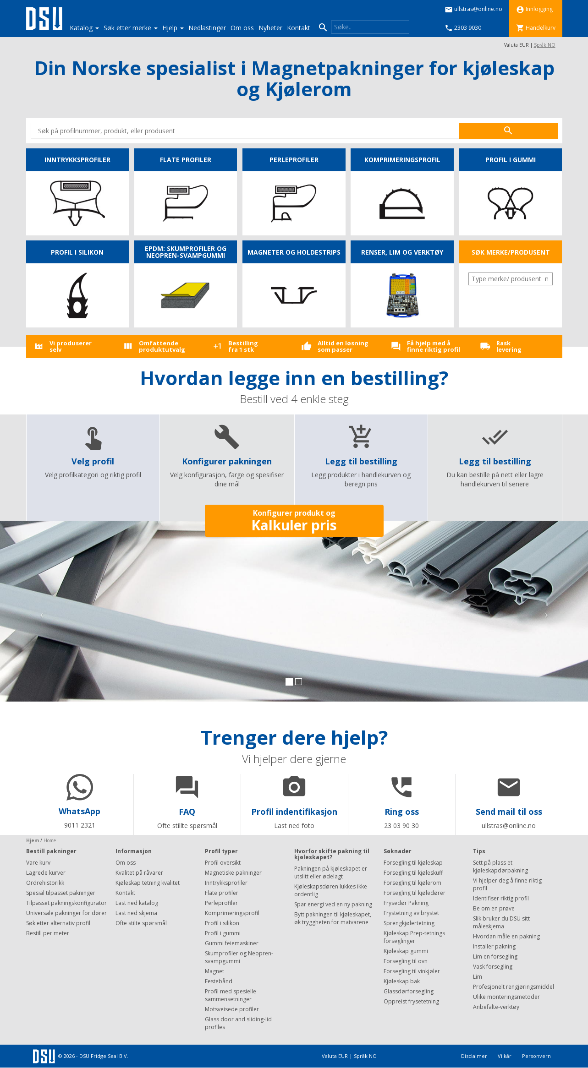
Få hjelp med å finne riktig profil (433, 346)
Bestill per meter (47, 933)
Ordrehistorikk (45, 883)
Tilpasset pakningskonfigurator (66, 903)
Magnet (214, 971)
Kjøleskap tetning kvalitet (147, 883)
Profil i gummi (223, 933)
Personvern (536, 1055)
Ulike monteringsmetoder (506, 997)
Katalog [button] (84, 27)
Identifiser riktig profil (501, 898)
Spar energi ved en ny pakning (333, 904)
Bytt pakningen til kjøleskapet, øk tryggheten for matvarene (332, 918)
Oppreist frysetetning (411, 1001)
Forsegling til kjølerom (412, 883)
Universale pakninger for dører (66, 913)
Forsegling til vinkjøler (412, 971)
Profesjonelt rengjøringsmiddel (513, 987)
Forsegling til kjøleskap (413, 862)
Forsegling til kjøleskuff (413, 873)
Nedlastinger (207, 27)
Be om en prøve (494, 908)
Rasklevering (509, 346)
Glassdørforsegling (409, 991)
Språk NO (544, 45)
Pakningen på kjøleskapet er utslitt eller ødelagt (330, 872)
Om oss (242, 27)
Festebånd (218, 981)
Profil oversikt (223, 862)
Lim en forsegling (495, 956)
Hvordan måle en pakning (506, 936)
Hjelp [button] (173, 27)
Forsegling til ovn (406, 961)
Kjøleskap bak (402, 981)
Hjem (32, 840)
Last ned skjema (136, 913)
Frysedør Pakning (406, 903)
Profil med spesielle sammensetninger (230, 995)
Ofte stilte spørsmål (141, 923)
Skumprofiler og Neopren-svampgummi (239, 957)
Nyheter (270, 27)
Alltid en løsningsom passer (343, 346)
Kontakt (298, 27)
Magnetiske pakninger (233, 873)
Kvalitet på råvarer (139, 873)
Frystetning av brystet (411, 913)
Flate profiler (221, 893)
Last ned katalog (136, 903)
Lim (477, 977)
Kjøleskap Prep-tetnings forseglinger (414, 937)
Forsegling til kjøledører (414, 893)
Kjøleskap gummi (406, 951)
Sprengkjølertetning (409, 923)
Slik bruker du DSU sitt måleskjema (501, 922)
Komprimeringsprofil (232, 913)
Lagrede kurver (46, 873)
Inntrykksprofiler (226, 883)
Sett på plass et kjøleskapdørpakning (500, 866)
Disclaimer (475, 1055)
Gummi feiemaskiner (231, 943)
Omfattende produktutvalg (162, 346)
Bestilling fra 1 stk (243, 346)
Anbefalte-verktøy (496, 1007)
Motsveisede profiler (232, 1009)
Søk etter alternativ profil (58, 923)
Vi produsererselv (70, 346)
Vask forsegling (492, 966)
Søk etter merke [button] (131, 27)
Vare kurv (38, 862)
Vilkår (505, 1055)
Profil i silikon (222, 923)
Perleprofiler (221, 903)
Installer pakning (494, 946)
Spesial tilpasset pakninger (60, 893)
